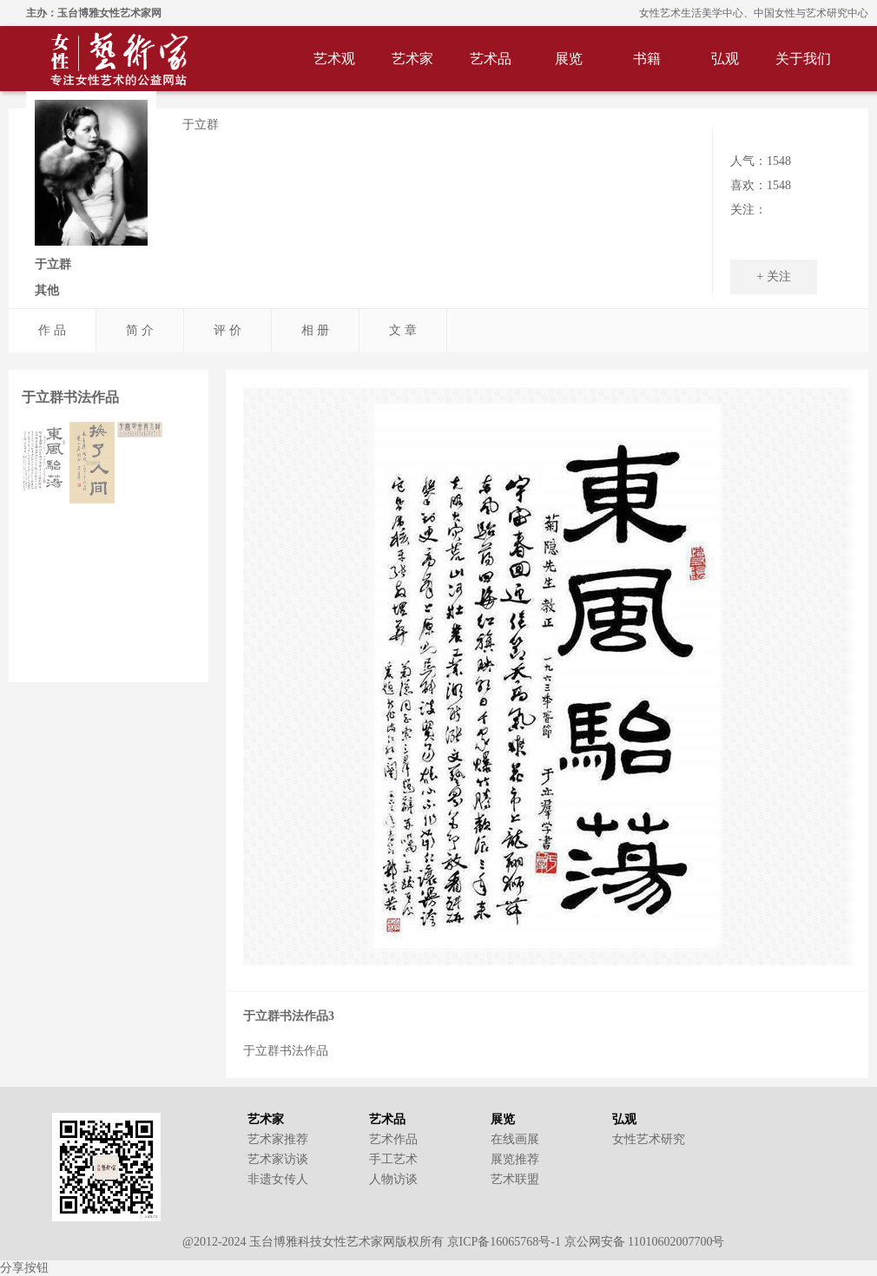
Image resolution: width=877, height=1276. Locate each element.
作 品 (52, 330)
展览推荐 (515, 1159)
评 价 (227, 330)
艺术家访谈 (277, 1159)
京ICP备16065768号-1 (504, 1241)
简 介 (140, 330)
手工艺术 (393, 1159)
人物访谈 (393, 1179)
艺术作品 (393, 1139)
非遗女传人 (277, 1179)
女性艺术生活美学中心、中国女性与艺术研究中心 (753, 13)
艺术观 (334, 58)
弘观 (725, 58)
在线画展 (515, 1139)
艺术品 (490, 58)
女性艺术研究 (648, 1139)
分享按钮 (24, 1267)
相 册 (315, 330)
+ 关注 (773, 276)
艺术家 (412, 58)
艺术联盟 (515, 1179)
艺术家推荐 (277, 1139)
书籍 (647, 58)
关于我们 (803, 58)
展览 (569, 58)
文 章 (403, 330)
